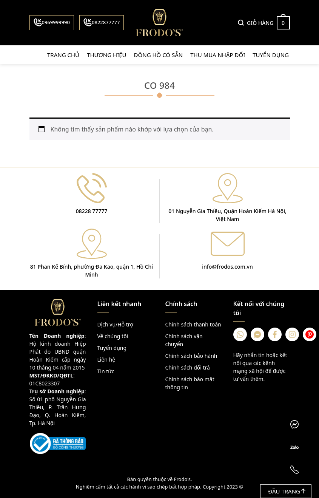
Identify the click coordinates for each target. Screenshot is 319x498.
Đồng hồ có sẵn (158, 55)
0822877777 (101, 22)
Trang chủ (63, 55)
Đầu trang (286, 491)
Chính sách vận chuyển (184, 340)
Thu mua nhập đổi (217, 55)
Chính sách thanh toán (193, 324)
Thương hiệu (106, 55)
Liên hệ (106, 359)
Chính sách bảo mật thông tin (189, 383)
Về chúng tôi (112, 336)
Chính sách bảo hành (191, 355)
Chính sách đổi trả (187, 367)
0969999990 (52, 22)
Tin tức (105, 371)
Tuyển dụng (271, 55)
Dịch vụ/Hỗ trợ (115, 324)
